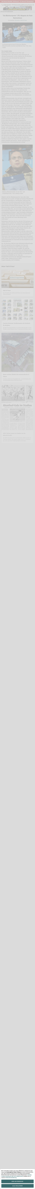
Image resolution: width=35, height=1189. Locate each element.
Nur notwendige (17, 1181)
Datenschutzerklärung (11, 1177)
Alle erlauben (17, 1186)
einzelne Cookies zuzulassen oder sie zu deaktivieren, (16, 1175)
